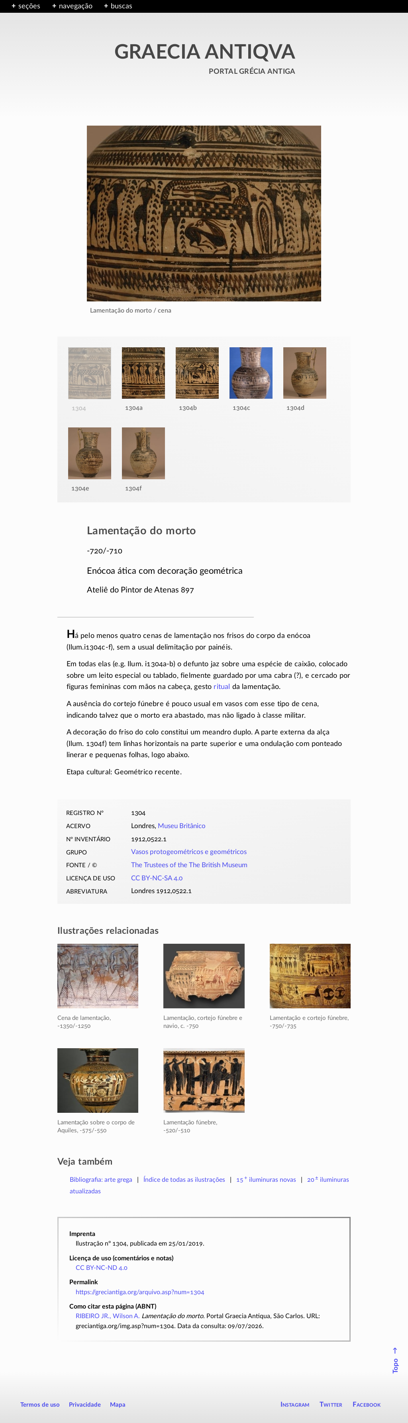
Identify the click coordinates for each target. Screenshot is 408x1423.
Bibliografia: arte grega (101, 1180)
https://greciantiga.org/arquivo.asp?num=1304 (140, 1292)
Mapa (118, 1405)
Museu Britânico (182, 826)
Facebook (367, 1404)
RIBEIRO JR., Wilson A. (108, 1316)
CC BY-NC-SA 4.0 (156, 878)
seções (29, 6)
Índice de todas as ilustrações (184, 1180)
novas (266, 1180)
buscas (121, 6)
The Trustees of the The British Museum (189, 865)
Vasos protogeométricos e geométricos (189, 852)
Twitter (331, 1404)
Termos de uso (40, 1405)
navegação (75, 6)
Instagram (295, 1404)
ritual (222, 687)
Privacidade (85, 1405)
